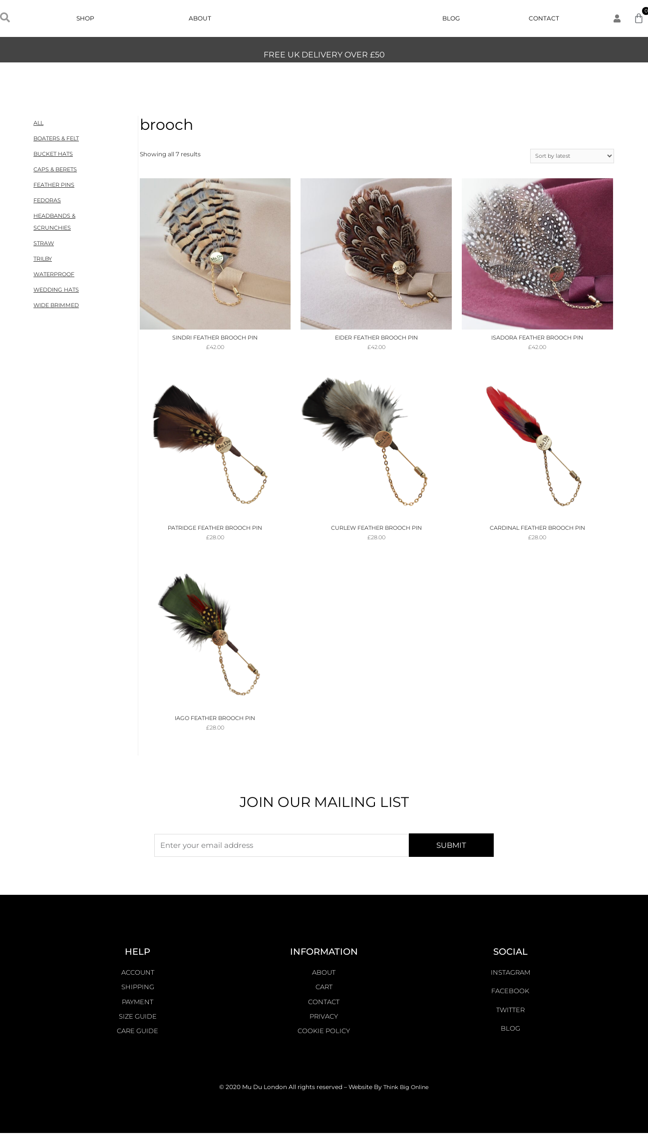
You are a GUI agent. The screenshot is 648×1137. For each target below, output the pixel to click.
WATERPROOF (56, 274)
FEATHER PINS (56, 184)
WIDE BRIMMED (58, 305)
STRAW (44, 243)
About (200, 18)
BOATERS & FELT (58, 138)
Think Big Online (406, 1091)
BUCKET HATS (55, 153)
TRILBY (44, 258)
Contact (544, 18)
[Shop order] (568, 156)
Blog (451, 18)
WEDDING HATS (58, 289)
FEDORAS (48, 200)
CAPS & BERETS (57, 169)
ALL (39, 122)
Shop (87, 18)
